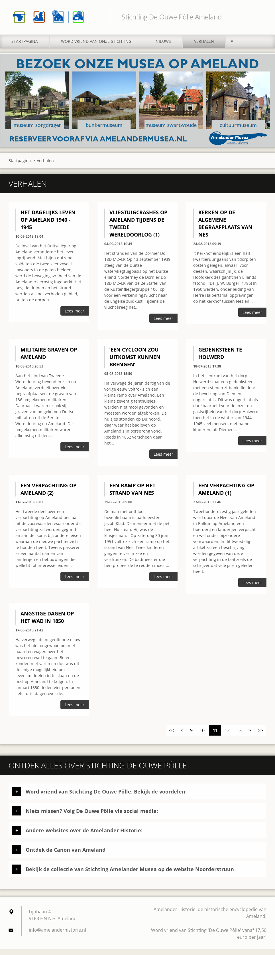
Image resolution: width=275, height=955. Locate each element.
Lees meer (74, 317)
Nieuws (163, 47)
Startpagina (24, 47)
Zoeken (260, 16)
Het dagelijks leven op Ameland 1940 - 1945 (48, 226)
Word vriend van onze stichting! (97, 47)
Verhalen (204, 47)
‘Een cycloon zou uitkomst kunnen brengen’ (134, 363)
